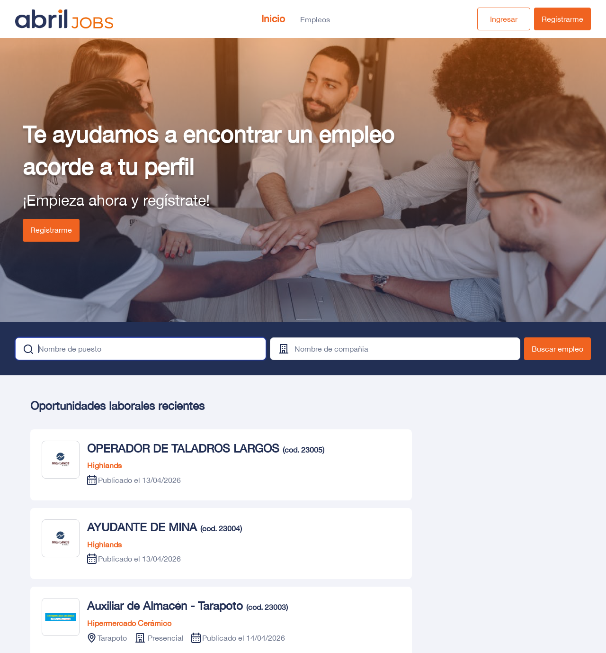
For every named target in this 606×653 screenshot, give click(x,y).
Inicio (273, 18)
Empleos (315, 19)
